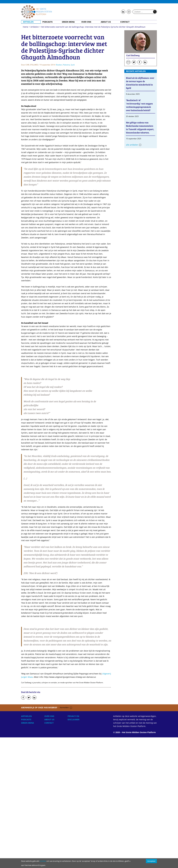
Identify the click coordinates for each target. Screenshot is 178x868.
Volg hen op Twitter (134, 62)
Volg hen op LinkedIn (145, 62)
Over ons (86, 22)
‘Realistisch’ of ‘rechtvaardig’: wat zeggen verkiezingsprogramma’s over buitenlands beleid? (139, 105)
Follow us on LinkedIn (123, 12)
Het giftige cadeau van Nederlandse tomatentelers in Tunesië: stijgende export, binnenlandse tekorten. (140, 127)
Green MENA (68, 22)
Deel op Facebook (23, 828)
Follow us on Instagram (129, 12)
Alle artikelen (132, 144)
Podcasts (47, 22)
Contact (124, 22)
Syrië (73, 195)
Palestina (66, 195)
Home (36, 11)
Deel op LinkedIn (34, 828)
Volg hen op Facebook (139, 62)
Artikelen (28, 22)
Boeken (59, 195)
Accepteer (151, 861)
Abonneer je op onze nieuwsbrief (46, 838)
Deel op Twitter (29, 828)
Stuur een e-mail (128, 62)
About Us (106, 22)
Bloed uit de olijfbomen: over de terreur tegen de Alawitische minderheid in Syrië (140, 82)
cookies (43, 861)
